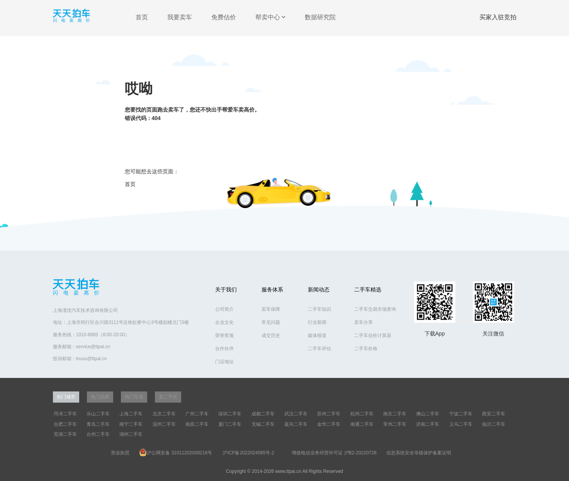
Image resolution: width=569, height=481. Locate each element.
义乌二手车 (460, 424)
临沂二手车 (493, 424)
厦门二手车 (229, 424)
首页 (142, 17)
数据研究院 (320, 17)
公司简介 (224, 309)
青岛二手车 (98, 424)
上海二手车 (131, 414)
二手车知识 (319, 309)
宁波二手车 (460, 414)
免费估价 (223, 17)
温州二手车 (164, 424)
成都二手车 (263, 414)
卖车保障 (271, 309)
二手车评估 (319, 348)
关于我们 (226, 289)
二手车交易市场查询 (375, 309)
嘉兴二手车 (295, 424)
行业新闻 (317, 322)
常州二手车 (394, 424)
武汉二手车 (295, 414)
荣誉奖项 (224, 335)
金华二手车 (328, 424)
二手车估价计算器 (372, 335)
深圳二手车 (229, 414)
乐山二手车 (98, 414)
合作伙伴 (224, 348)
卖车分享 (363, 322)
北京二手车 (164, 414)
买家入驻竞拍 (497, 17)
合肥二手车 (65, 424)
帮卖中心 (270, 17)
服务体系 (272, 289)
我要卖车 (179, 17)
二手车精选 (367, 289)
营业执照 (120, 453)
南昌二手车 (197, 424)
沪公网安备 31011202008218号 (175, 452)
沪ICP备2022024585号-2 (248, 453)
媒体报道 (317, 335)
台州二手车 (98, 434)
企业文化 (224, 322)
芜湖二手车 (65, 434)
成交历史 (271, 335)
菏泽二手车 (65, 414)
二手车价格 (365, 348)
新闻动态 (319, 289)
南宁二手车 (131, 424)
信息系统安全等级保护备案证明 (418, 453)
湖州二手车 (131, 434)
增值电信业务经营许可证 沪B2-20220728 (334, 453)
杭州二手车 (362, 414)
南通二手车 (362, 424)
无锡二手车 (263, 424)
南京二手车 (394, 414)
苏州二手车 (328, 414)
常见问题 (271, 322)
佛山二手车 (427, 414)
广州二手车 (197, 414)
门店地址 (224, 361)
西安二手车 (493, 414)
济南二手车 (427, 424)
